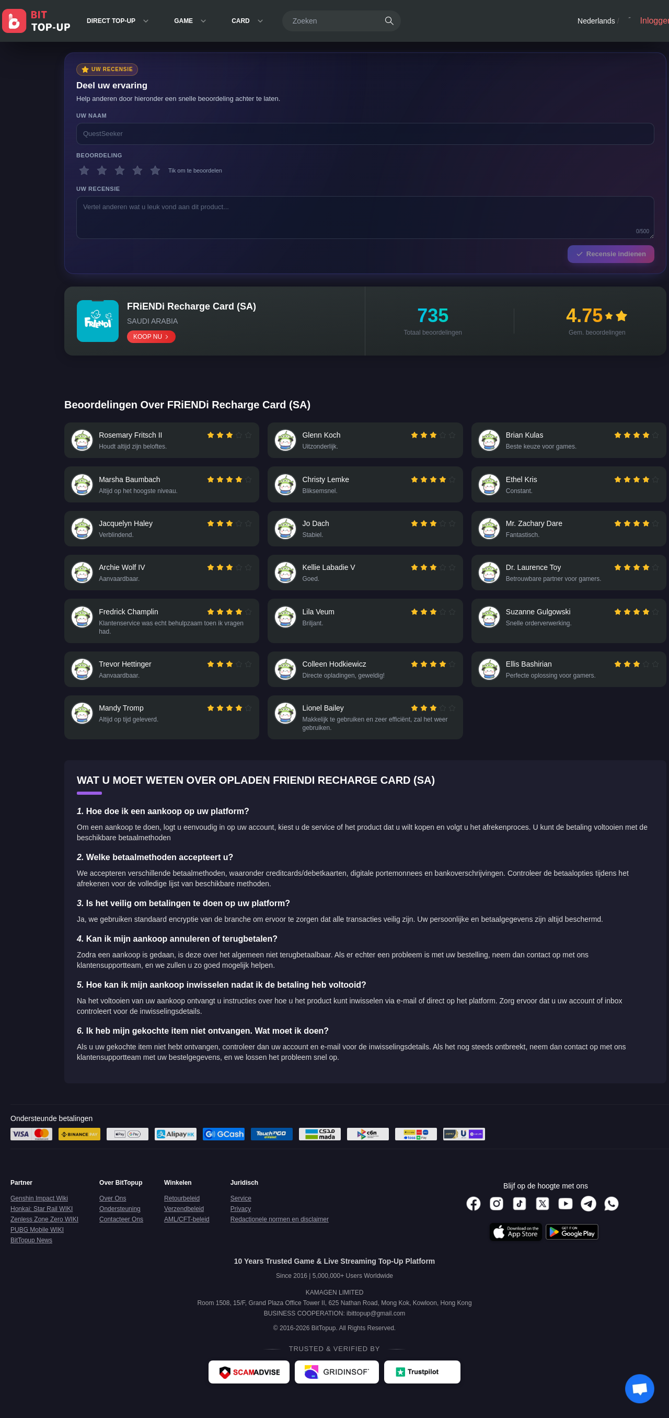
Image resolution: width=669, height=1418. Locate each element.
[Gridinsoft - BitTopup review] (337, 1385)
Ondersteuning (120, 1222)
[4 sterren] (137, 170)
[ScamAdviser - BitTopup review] (249, 1385)
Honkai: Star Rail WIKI (41, 1222)
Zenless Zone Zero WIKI (44, 1233)
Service (240, 1212)
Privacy (240, 1222)
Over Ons (112, 1212)
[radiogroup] (228, 436)
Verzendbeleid (184, 1222)
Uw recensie (98, 189)
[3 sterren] (120, 170)
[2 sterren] (102, 170)
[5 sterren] (155, 170)
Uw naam (91, 115)
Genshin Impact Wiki (39, 1212)
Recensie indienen (611, 254)
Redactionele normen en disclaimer (279, 1233)
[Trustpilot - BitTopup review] (422, 1385)
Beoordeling (99, 155)
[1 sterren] (84, 170)
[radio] (210, 436)
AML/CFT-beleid (187, 1233)
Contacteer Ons (121, 1233)
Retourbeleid (182, 1212)
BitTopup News (31, 1253)
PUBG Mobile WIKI (37, 1243)
